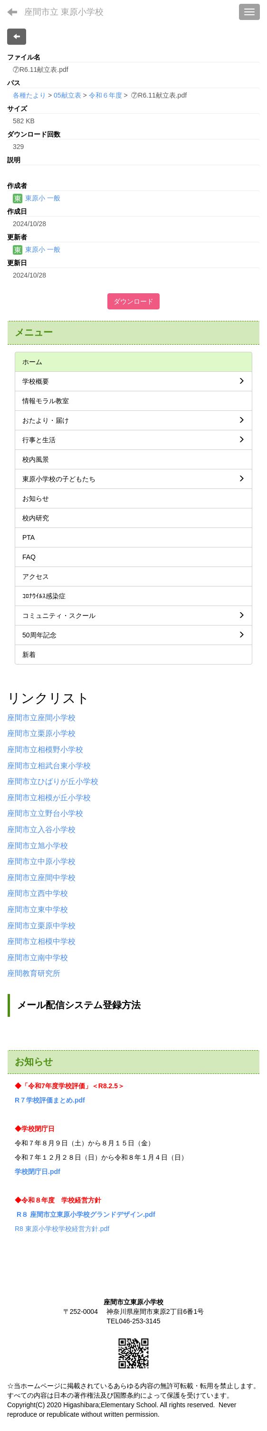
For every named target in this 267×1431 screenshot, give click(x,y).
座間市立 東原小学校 (64, 12)
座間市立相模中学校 (41, 941)
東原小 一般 (36, 198)
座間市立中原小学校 (41, 861)
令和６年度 (105, 95)
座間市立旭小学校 (37, 846)
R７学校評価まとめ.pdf (50, 1100)
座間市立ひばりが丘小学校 (52, 781)
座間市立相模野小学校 (45, 749)
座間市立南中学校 (37, 958)
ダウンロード (133, 301)
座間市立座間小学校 (41, 718)
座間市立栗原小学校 (41, 733)
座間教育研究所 (33, 973)
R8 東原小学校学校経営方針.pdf (62, 1228)
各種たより (29, 95)
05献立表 (67, 95)
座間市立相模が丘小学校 (49, 798)
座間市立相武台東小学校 (49, 766)
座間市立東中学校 (37, 909)
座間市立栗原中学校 (41, 926)
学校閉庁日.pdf (37, 1171)
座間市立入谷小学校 (41, 829)
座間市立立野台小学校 (45, 813)
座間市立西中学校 (37, 893)
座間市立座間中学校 (41, 878)
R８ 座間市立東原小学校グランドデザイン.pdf (86, 1214)
